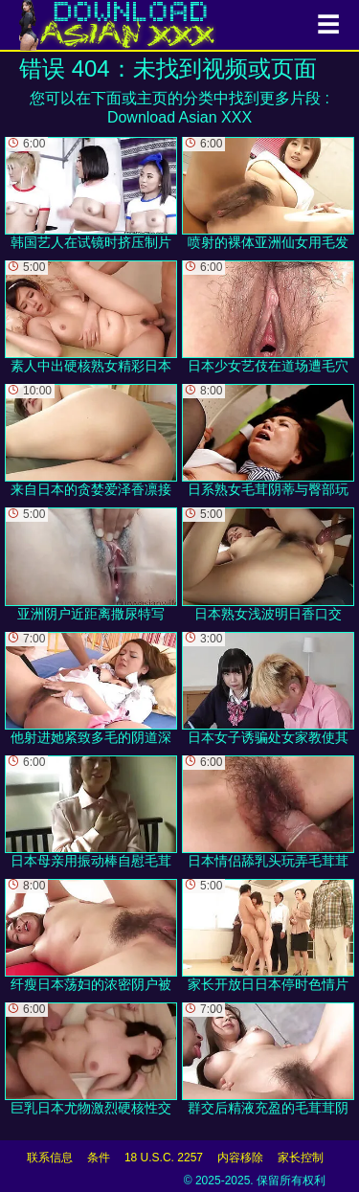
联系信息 (50, 1157)
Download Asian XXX (179, 117)
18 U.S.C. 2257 (163, 1157)
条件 (98, 1157)
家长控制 (301, 1157)
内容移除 (240, 1157)
